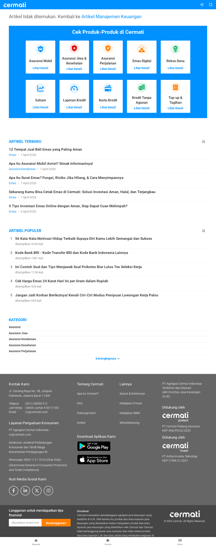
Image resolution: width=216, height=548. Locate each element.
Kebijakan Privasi (131, 403)
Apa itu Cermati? (88, 393)
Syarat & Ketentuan (132, 393)
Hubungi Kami (86, 413)
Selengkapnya (108, 358)
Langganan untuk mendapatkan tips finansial (36, 512)
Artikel (81, 422)
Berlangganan (56, 523)
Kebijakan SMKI (130, 413)
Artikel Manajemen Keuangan (111, 16)
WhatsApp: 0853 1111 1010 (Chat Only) (35, 459)
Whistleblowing (129, 422)
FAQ (79, 403)
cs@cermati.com (37, 412)
